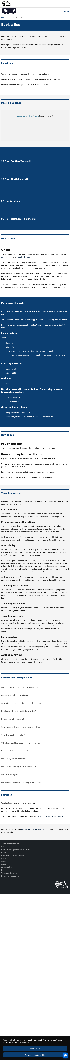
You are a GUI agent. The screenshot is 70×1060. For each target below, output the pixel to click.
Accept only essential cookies (35, 1055)
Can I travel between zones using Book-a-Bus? (19, 916)
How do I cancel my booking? (12, 884)
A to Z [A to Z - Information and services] (3, 1024)
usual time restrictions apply (43, 516)
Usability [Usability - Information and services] (4, 1018)
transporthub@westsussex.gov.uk (50, 982)
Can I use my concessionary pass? (14, 924)
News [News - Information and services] (3, 1012)
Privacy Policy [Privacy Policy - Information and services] (6, 1033)
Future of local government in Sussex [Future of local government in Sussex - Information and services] (15, 1015)
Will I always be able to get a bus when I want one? (20, 908)
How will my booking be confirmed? (15, 861)
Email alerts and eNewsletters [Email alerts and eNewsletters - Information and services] (12, 1021)
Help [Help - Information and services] (3, 1035)
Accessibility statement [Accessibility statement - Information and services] (10, 1009)
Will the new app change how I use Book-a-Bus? (19, 853)
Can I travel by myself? (9, 940)
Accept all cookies (35, 1049)
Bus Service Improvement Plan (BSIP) (35, 995)
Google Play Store (24, 423)
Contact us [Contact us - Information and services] (5, 1027)
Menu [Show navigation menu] (66, 11)
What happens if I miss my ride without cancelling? (20, 892)
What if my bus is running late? (13, 900)
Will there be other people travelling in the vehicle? (21, 948)
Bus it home (5, 17)
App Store (5, 423)
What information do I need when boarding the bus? (21, 869)
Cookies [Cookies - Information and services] (4, 1030)
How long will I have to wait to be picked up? (18, 876)
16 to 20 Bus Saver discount (16, 520)
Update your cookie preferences (28, 149)
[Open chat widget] (65, 1055)
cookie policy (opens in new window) (16, 1042)
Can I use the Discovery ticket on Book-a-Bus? (18, 932)
